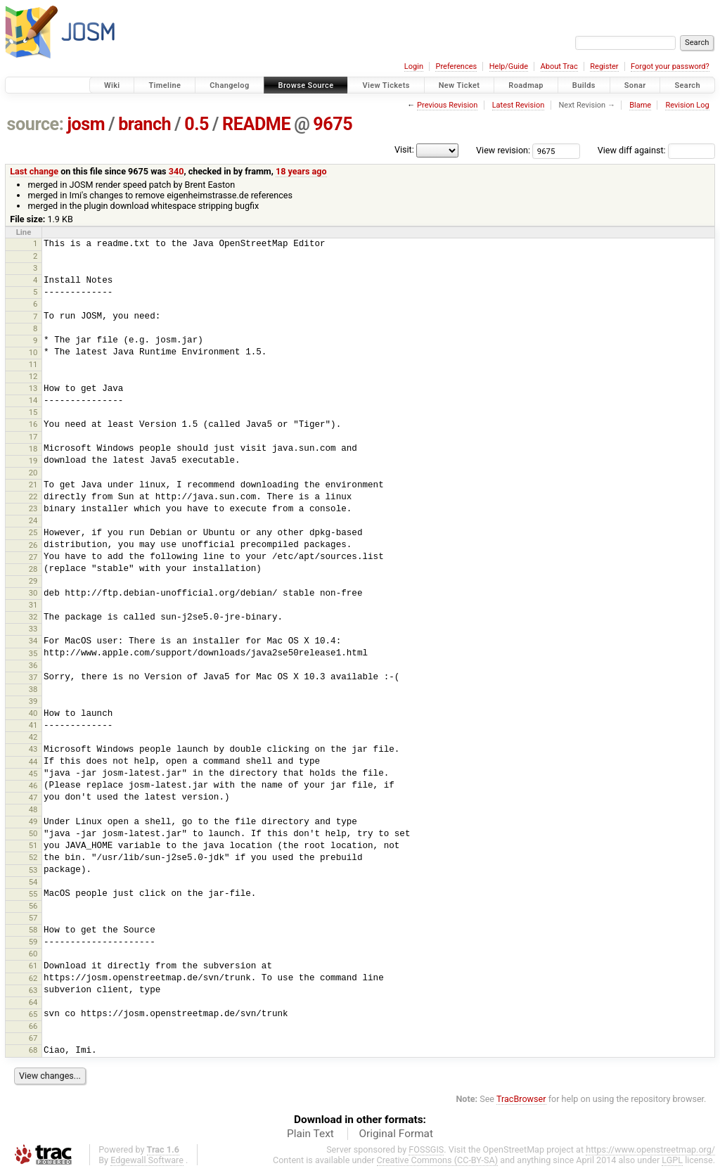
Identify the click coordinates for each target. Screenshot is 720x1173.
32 (33, 617)
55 (33, 894)
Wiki (112, 85)
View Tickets (385, 85)
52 (33, 857)
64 (33, 1002)
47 (33, 797)
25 (33, 532)
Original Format (396, 1133)
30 (33, 593)
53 (33, 870)
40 (33, 713)
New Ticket (459, 85)
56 (33, 906)
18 (33, 449)
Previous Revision (447, 105)
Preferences (456, 66)
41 (33, 725)
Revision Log (687, 105)
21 (33, 484)
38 (33, 689)
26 (33, 545)
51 (33, 845)
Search (687, 85)
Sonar (635, 85)
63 (33, 990)
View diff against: (656, 150)
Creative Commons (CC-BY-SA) (438, 1160)
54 (33, 882)
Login (413, 66)
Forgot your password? (670, 66)
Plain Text (310, 1133)
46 (33, 785)
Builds (584, 85)
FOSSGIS (426, 1149)
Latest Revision (518, 105)
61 (33, 965)
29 (33, 581)
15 (33, 412)
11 (33, 364)
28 (33, 569)
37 (33, 677)
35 (33, 653)
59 (33, 942)
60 (33, 954)
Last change (34, 171)
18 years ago (301, 171)
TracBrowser (521, 1099)
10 (33, 352)
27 (33, 557)
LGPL (672, 1160)
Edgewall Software (147, 1160)
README (256, 124)
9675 (332, 124)
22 (33, 496)
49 (33, 821)
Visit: (404, 149)
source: (35, 124)
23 (33, 508)
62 (33, 978)
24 (33, 520)
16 (33, 424)
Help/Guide (508, 66)
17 (33, 437)
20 (33, 472)
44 (33, 762)
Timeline (164, 85)
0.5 (196, 124)
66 (33, 1026)
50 (33, 833)
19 (33, 461)
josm (86, 124)
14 (33, 400)
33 (33, 629)
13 (33, 388)
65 (33, 1014)
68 (33, 1050)
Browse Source (306, 85)
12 (33, 376)
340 (176, 171)
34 (33, 641)
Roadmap (526, 85)
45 (33, 773)
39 (33, 701)
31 (33, 605)
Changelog (229, 85)
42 (33, 737)
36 (33, 665)
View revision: (503, 150)
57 (33, 918)
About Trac (559, 66)
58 (33, 930)
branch (144, 124)
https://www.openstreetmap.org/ (650, 1149)
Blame (640, 105)
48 (33, 809)
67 (33, 1038)
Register (604, 66)
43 (33, 749)
